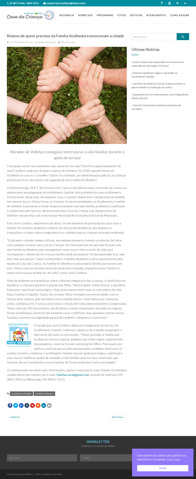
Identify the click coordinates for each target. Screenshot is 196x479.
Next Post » (118, 417)
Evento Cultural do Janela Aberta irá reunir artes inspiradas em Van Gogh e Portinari (158, 64)
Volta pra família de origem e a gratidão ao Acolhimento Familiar (155, 74)
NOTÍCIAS (136, 15)
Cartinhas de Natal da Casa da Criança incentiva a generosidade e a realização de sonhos (158, 85)
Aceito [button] (162, 468)
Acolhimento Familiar (21, 393)
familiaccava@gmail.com (72, 375)
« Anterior (14, 417)
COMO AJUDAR (179, 15)
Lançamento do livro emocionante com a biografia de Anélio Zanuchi (160, 96)
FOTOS (121, 15)
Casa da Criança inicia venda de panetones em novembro (156, 107)
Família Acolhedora (44, 393)
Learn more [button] (173, 459)
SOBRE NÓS (85, 15)
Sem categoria (68, 42)
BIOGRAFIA (66, 15)
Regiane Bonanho (47, 42)
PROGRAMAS (105, 15)
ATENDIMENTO (156, 15)
